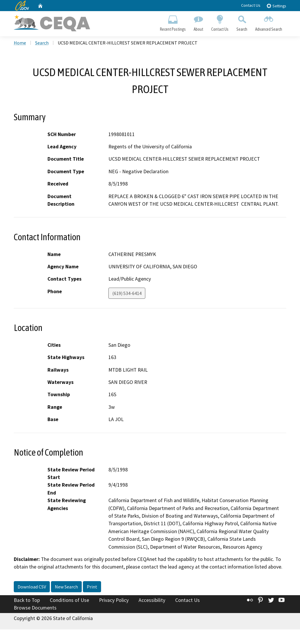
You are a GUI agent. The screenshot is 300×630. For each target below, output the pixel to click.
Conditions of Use (69, 601)
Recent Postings (172, 22)
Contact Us (250, 5)
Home (20, 44)
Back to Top (27, 601)
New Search (66, 587)
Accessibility (152, 601)
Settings (276, 5)
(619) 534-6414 (127, 294)
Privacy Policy (114, 601)
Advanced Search (269, 22)
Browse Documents (35, 608)
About (198, 22)
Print (92, 587)
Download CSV (32, 587)
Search (242, 22)
